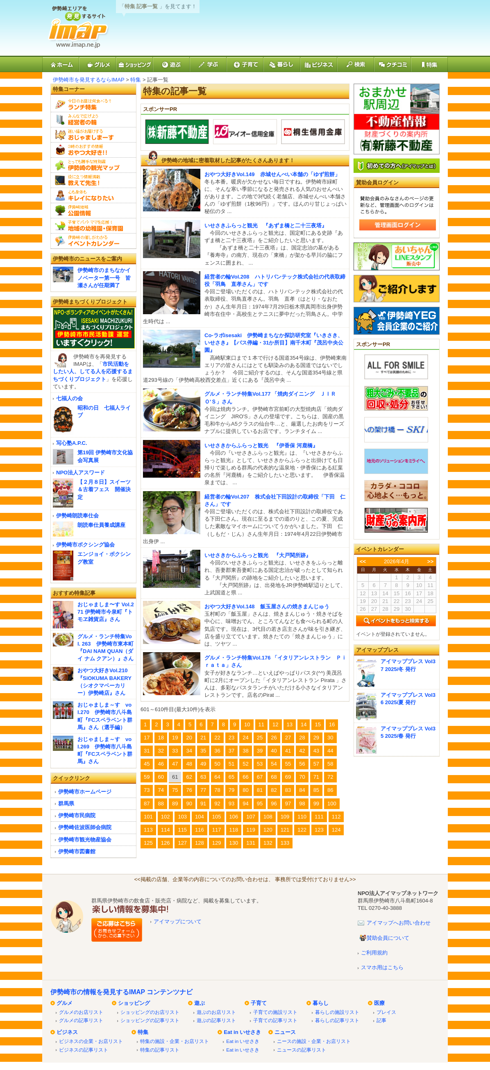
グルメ (65, 1003)
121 (285, 830)
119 (250, 830)
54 (274, 764)
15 (317, 724)
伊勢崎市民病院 (76, 815)
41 (288, 751)
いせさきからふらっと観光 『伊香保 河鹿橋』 (261, 445)
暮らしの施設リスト (337, 1012)
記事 (381, 1020)
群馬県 (66, 803)
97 (288, 803)
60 (160, 777)
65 (231, 777)
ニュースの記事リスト (301, 1049)
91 (203, 803)
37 (231, 751)
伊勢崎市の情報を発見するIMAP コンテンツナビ (121, 991)
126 (165, 843)
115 (182, 830)
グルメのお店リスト (81, 1012)
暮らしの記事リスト (337, 1020)
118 (233, 830)
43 (316, 751)
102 (165, 817)
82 (274, 790)
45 (147, 764)
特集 (135, 80)
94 (245, 803)
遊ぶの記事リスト (216, 1020)
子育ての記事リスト (275, 1020)
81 (260, 790)
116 (199, 830)
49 (203, 764)
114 (165, 830)
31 (147, 751)
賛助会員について (388, 938)
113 (148, 830)
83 (288, 790)
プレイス (386, 1012)
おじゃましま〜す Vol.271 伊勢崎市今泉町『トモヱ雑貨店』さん (105, 611)
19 (175, 737)
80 (245, 790)
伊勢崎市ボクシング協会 (85, 545)
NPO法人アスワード (80, 472)
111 (319, 817)
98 (302, 803)
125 (148, 843)
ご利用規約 (374, 953)
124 (336, 830)
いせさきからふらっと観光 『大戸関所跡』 (257, 555)
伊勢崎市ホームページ (84, 792)
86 (330, 790)
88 (160, 803)
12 (275, 724)
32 (160, 751)
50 (217, 764)
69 (288, 777)
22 (217, 737)
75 (175, 790)
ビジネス (67, 1032)
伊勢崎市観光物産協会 (84, 840)
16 (332, 724)
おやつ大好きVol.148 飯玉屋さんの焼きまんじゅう (266, 606)
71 (316, 777)
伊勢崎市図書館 (76, 851)
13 (290, 724)
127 (182, 843)
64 (217, 777)
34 (189, 751)
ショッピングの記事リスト (149, 1020)
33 (175, 751)
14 (303, 724)
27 (288, 737)
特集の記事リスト (159, 1049)
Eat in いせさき (242, 1032)
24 (245, 737)
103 (182, 817)
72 (330, 777)
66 (245, 777)
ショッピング (134, 1003)
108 (267, 817)
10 (247, 724)
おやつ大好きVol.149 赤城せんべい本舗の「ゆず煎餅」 (272, 174)
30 (330, 737)
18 (160, 737)
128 (199, 843)
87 (147, 803)
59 (147, 777)
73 (147, 790)
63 (203, 777)
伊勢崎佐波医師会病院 (84, 827)
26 (274, 737)
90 (189, 803)
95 (260, 803)
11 (261, 724)
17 (147, 737)
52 (245, 764)
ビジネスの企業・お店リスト (91, 1041)
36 (217, 751)
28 (302, 737)
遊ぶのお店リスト (216, 1012)
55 (288, 764)
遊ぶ (199, 1003)
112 (336, 817)
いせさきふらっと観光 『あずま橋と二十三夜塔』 (265, 225)
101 (148, 817)
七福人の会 (69, 398)
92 (217, 803)
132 (267, 843)
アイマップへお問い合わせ (399, 923)
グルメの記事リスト (81, 1020)
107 (250, 817)
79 (231, 790)
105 (216, 817)
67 (260, 777)
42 (302, 751)
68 (274, 777)
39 (260, 751)
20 (189, 737)
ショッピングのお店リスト (149, 1012)
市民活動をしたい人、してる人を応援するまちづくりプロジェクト (93, 371)
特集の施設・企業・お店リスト (174, 1041)
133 (285, 843)
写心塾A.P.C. (71, 443)
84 (302, 790)
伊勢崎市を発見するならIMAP (89, 80)
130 (233, 843)
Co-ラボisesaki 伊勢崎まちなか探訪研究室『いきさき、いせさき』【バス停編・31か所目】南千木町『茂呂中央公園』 (273, 342)
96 (274, 803)
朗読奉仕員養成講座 (101, 525)
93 (231, 803)
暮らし (321, 1003)
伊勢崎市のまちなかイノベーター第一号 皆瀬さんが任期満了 (104, 277)
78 (217, 790)
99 (316, 803)
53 (260, 764)
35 (203, 751)
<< (363, 561)
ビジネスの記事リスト (83, 1049)
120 (267, 830)
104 (199, 817)
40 (274, 751)
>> (430, 561)
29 (316, 737)
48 (189, 764)
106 (233, 817)
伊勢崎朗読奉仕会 (77, 515)
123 (319, 830)
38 (245, 751)
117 (216, 830)
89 (175, 803)
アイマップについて (178, 921)
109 (285, 817)
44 (330, 751)
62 (189, 777)
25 (260, 737)
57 (316, 764)
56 (302, 764)
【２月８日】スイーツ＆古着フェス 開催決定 (104, 489)
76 (189, 790)
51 (231, 764)
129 (216, 843)
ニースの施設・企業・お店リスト (314, 1041)
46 (160, 764)
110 (301, 817)
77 (203, 790)
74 (160, 790)
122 (301, 830)
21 (203, 737)
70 (302, 777)
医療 (379, 1003)
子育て (259, 1003)
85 (316, 790)
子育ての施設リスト (275, 1012)
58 (330, 764)
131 (250, 843)
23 (231, 737)
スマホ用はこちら (382, 967)
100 (331, 803)
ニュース (285, 1032)
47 (175, 764)
